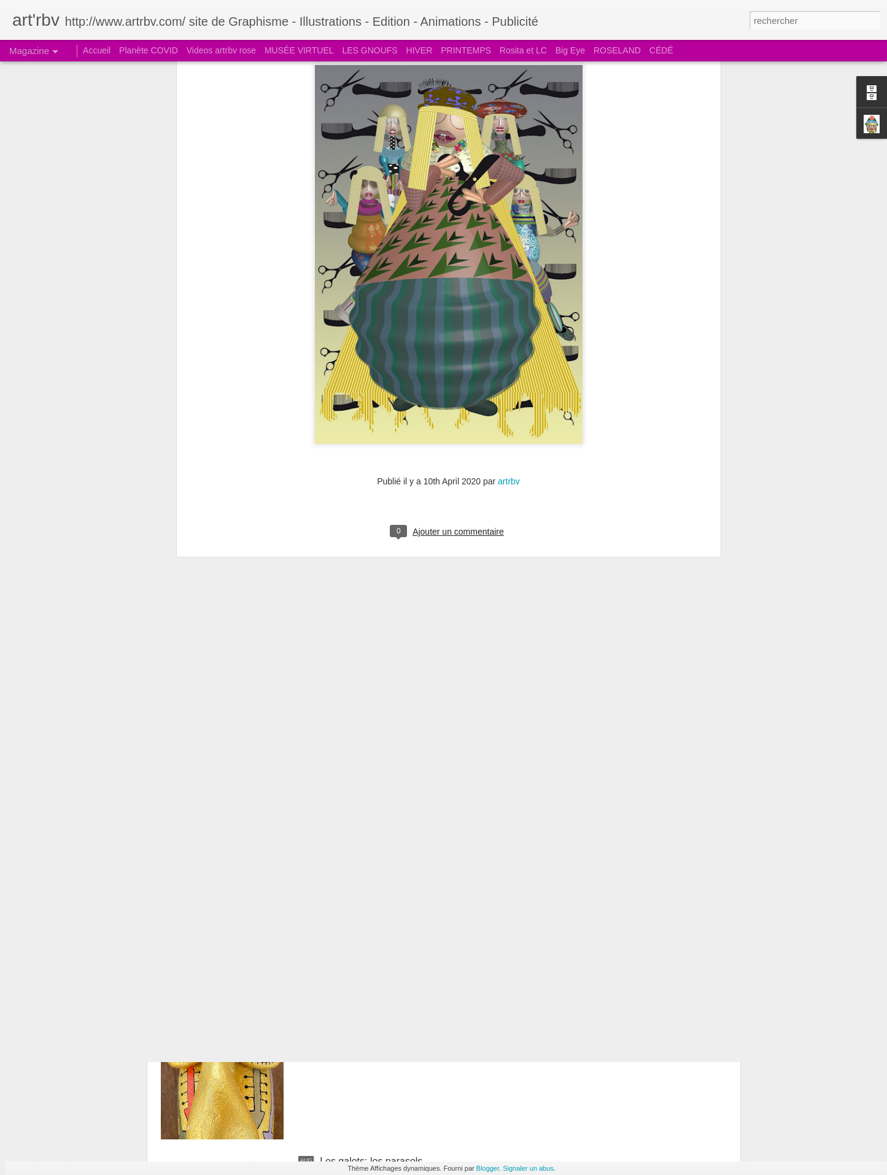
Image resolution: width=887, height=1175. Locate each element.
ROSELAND (617, 50)
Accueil (96, 50)
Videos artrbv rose (221, 50)
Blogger (487, 1168)
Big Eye (570, 50)
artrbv (509, 340)
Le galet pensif (352, 882)
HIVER (419, 50)
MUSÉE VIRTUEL (299, 50)
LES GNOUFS (369, 50)
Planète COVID (148, 50)
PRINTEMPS (466, 50)
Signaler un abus (528, 1168)
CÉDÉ (661, 50)
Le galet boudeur (356, 1022)
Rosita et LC (523, 50)
